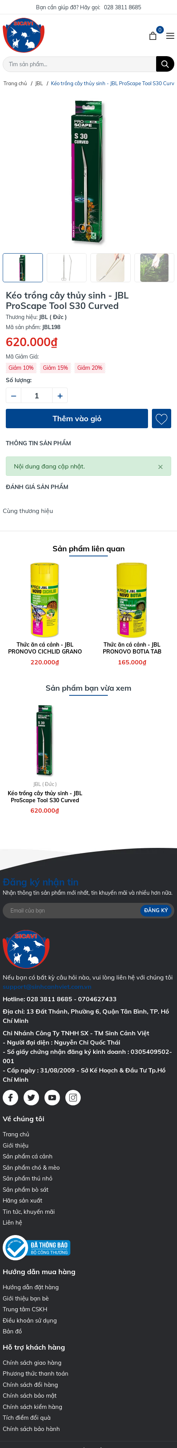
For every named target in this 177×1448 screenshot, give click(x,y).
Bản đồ (12, 1331)
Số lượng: (19, 380)
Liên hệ (12, 1222)
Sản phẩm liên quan (89, 548)
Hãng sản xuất (22, 1200)
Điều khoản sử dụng (30, 1320)
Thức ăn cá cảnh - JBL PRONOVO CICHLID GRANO (45, 648)
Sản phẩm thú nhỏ (28, 1178)
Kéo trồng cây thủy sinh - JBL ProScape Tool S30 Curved (45, 797)
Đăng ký (156, 911)
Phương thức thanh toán (35, 1373)
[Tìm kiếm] (165, 64)
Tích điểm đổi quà (27, 1417)
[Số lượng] (36, 395)
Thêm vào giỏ (77, 418)
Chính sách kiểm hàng (32, 1406)
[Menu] (170, 35)
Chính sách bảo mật (29, 1395)
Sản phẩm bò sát (25, 1189)
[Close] (160, 466)
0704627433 (97, 999)
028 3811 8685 (122, 7)
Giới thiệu (16, 1145)
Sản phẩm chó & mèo (31, 1167)
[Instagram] (73, 1097)
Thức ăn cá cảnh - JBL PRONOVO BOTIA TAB (132, 648)
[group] (88, 170)
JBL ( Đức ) (45, 784)
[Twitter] (31, 1097)
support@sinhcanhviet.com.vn (47, 986)
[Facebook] (10, 1097)
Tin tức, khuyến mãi (29, 1211)
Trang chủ (16, 1134)
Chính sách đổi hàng (30, 1384)
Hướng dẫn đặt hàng (31, 1287)
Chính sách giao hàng (32, 1362)
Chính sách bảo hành (31, 1429)
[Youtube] (52, 1097)
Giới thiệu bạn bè (26, 1298)
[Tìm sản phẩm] (88, 64)
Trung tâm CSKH (25, 1309)
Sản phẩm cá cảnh (28, 1156)
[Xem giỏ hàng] (153, 35)
